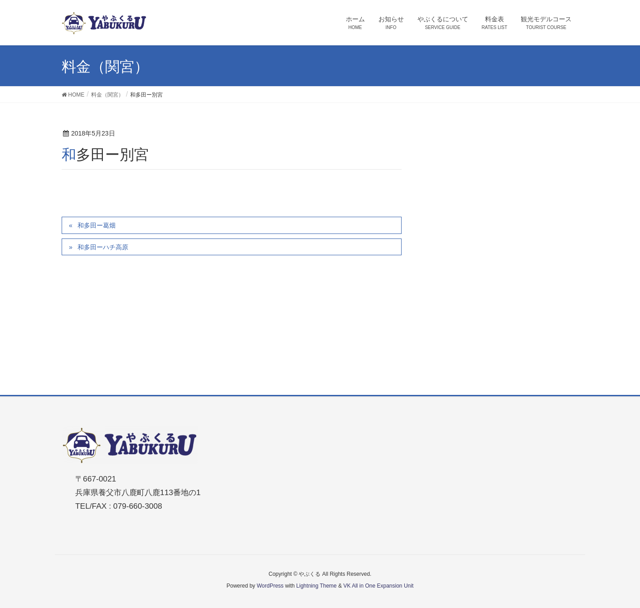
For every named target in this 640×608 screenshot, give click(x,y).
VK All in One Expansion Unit (378, 586)
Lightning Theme (316, 586)
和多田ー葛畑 (97, 225)
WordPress (270, 586)
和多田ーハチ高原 (103, 247)
